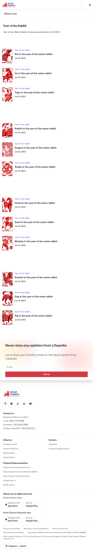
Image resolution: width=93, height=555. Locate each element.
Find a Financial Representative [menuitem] (16, 467)
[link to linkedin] (24, 404)
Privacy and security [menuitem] (60, 529)
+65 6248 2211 (28, 428)
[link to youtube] (30, 404)
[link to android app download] (32, 504)
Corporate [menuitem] (53, 444)
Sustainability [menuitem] (9, 457)
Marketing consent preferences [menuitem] (36, 529)
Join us (46, 374)
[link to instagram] (11, 404)
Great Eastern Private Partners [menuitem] (16, 476)
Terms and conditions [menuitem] (11, 529)
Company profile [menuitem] (10, 444)
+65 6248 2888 (20, 424)
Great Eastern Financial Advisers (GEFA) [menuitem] (20, 472)
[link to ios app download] (12, 504)
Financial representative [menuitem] (59, 449)
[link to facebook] (5, 404)
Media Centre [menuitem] (9, 453)
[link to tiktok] (18, 404)
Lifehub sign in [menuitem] (9, 480)
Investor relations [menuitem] (10, 449)
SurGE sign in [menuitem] (9, 485)
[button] (85, 5)
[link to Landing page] (11, 396)
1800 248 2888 (16, 421)
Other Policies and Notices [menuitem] (13, 532)
